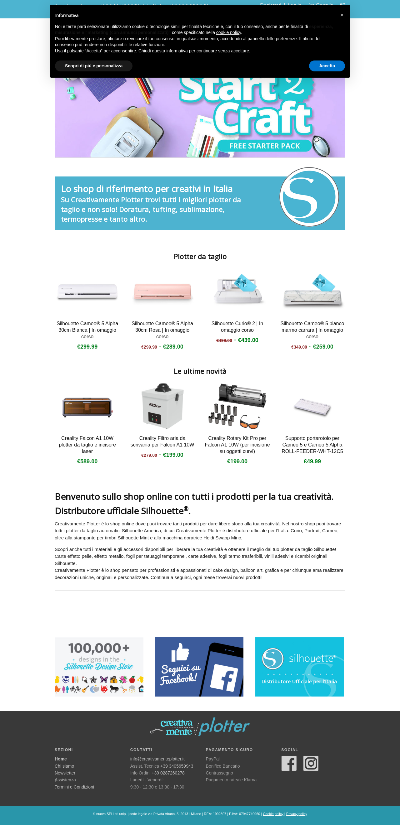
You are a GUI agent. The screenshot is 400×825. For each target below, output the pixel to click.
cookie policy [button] (228, 32)
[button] (342, 15)
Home (61, 758)
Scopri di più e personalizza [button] (93, 65)
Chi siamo (64, 766)
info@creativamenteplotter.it (157, 758)
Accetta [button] (327, 65)
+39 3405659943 (176, 766)
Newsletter (65, 772)
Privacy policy (296, 814)
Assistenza (65, 779)
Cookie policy (273, 814)
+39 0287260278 (168, 772)
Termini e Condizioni (74, 786)
